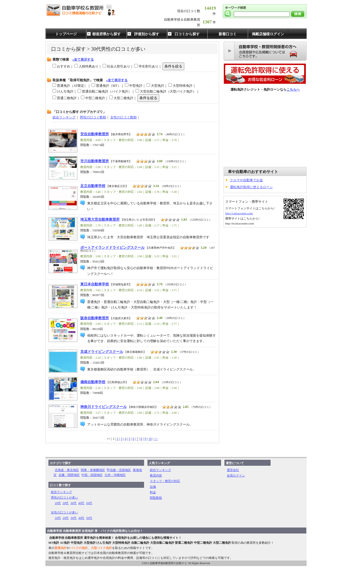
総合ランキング (64, 117)
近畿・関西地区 (69, 475)
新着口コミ (228, 34)
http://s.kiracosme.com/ (239, 213)
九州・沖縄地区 (115, 475)
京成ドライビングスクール (101, 352)
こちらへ (293, 89)
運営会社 (233, 470)
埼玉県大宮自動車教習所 (100, 219)
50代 (89, 503)
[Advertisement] (265, 129)
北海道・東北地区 (67, 470)
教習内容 (156, 475)
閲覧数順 (156, 497)
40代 (81, 503)
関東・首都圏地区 (93, 470)
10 (150, 439)
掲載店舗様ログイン (268, 34)
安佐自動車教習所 (94, 134)
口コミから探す (187, 34)
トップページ (66, 34)
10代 (58, 503)
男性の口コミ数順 (93, 117)
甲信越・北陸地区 (119, 470)
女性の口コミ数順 (123, 117)
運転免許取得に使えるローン (251, 187)
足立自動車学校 (92, 186)
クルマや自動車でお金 (246, 180)
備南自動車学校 (92, 382)
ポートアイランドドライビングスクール (112, 248)
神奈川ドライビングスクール (103, 407)
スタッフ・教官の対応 (165, 481)
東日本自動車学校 (94, 284)
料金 (153, 492)
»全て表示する (83, 59)
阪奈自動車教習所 (94, 318)
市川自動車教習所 (94, 161)
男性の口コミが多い (64, 497)
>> (156, 439)
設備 (153, 486)
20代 (66, 503)
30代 (73, 503)
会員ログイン (236, 475)
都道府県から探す (106, 34)
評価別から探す (146, 34)
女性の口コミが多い (64, 512)
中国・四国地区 (92, 475)
